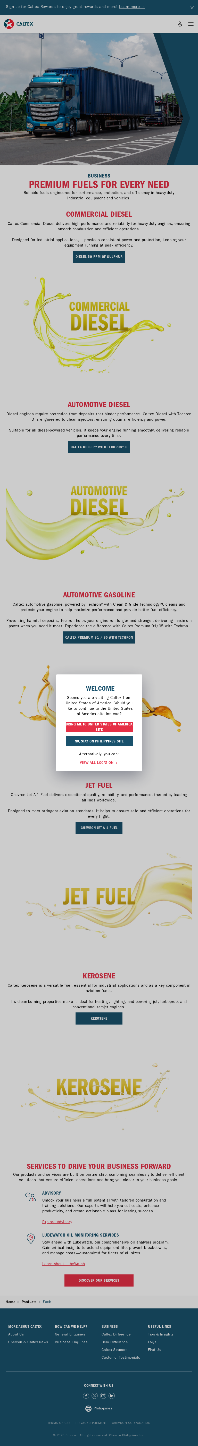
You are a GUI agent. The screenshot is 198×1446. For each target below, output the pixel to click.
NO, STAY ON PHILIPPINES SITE (99, 741)
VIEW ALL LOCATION (99, 762)
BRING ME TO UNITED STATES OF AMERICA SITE (99, 727)
